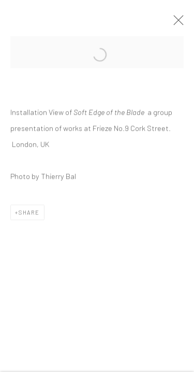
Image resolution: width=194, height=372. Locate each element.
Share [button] (29, 213)
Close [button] (176, 23)
